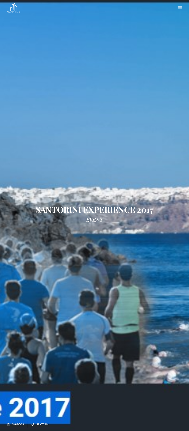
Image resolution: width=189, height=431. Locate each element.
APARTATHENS (13, 8)
